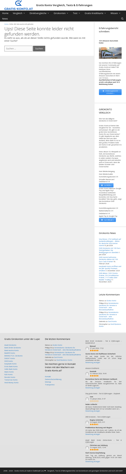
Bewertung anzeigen (92, 362)
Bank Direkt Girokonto (12, 347)
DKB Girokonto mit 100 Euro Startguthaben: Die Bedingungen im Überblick (109, 250)
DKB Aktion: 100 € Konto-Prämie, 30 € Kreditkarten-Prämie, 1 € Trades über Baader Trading (109, 276)
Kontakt (48, 376)
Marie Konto (9, 372)
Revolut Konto (9, 377)
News (5, 18)
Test (78, 13)
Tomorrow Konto (11, 380)
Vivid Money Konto (11, 382)
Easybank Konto (10, 364)
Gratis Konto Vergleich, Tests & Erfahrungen (64, 5)
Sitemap (48, 382)
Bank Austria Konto (11, 350)
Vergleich (20, 13)
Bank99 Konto (9, 353)
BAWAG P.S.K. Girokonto (13, 356)
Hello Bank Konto (10, 369)
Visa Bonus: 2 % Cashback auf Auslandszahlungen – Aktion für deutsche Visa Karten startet (110, 242)
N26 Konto (8, 374)
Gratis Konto (111, 300)
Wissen (117, 13)
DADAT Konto (9, 358)
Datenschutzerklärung (53, 379)
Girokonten (62, 13)
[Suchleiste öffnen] (122, 18)
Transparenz (50, 384)
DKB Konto (8, 361)
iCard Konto (112, 321)
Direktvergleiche (40, 13)
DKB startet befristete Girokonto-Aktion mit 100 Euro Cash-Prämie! (108, 259)
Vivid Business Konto (64, 360)
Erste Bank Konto (11, 366)
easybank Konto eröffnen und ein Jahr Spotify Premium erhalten (110, 268)
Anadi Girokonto (10, 345)
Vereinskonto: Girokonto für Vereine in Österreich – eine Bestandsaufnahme (109, 306)
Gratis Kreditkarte (96, 13)
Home (5, 13)
